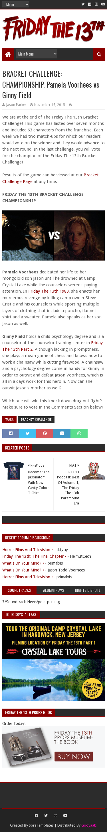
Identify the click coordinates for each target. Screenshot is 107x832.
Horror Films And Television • (27, 549)
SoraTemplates (41, 825)
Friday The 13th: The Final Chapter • (34, 556)
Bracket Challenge (36, 419)
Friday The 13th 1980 (48, 291)
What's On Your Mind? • (23, 563)
